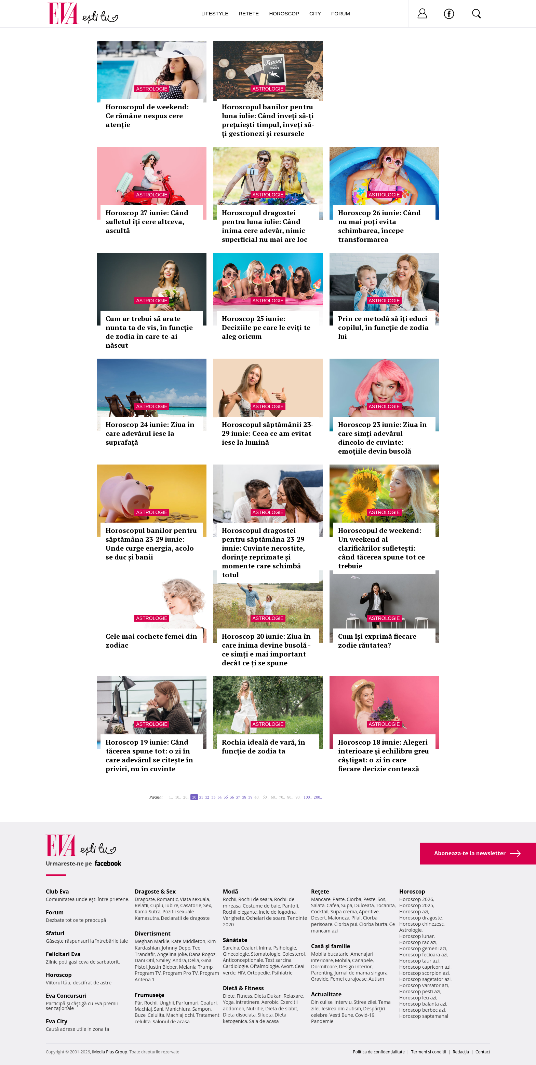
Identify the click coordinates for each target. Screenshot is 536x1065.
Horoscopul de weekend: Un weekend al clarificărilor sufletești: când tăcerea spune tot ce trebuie (381, 548)
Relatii (141, 905)
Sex (207, 905)
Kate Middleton (188, 941)
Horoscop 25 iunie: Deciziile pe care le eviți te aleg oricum (266, 327)
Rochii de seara (255, 899)
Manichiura (177, 1009)
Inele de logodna (277, 912)
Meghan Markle (152, 941)
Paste (339, 899)
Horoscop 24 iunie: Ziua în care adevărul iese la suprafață (150, 433)
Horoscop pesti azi (419, 991)
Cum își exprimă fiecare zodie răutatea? (377, 641)
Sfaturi (55, 933)
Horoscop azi (413, 911)
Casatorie (190, 905)
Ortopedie (258, 972)
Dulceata (364, 905)
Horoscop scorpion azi (424, 973)
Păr (138, 1002)
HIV (241, 972)
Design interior (355, 966)
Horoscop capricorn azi (425, 967)
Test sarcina (278, 960)
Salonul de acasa (171, 1021)
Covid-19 (365, 1015)
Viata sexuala (194, 899)
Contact (482, 1052)
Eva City (56, 1021)
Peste (369, 899)
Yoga (228, 1002)
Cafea (332, 905)
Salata (318, 905)
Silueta (265, 1014)
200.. (318, 797)
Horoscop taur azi (419, 960)
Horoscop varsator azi (423, 985)
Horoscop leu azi (417, 997)
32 (207, 797)
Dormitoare (324, 966)
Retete (249, 13)
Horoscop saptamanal (423, 1016)
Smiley (163, 960)
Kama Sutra (147, 911)
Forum (340, 13)
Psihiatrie (282, 972)
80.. (290, 797)
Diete (228, 996)
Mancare (321, 899)
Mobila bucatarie (330, 954)
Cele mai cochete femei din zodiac (151, 641)
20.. (186, 797)
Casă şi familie (330, 946)
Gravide (320, 979)
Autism (376, 979)
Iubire (171, 905)
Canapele (362, 960)
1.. (171, 797)
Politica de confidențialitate (379, 1052)
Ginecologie (236, 954)
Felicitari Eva (63, 954)
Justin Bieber (163, 967)
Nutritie (254, 1008)
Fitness (244, 996)
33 (213, 797)
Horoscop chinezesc (421, 924)
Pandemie (322, 1021)
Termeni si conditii (428, 1052)
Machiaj (143, 1009)
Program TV (148, 973)
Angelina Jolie (172, 954)
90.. (298, 797)
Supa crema (344, 911)
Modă (230, 891)
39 (250, 797)
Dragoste (145, 899)
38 (244, 797)
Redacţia (461, 1052)
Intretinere (247, 1002)
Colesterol (293, 954)
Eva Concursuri (66, 995)
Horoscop (284, 13)
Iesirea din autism (341, 1008)
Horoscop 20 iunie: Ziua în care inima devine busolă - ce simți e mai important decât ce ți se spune (266, 649)
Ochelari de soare (265, 918)
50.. (266, 797)
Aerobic (270, 1002)
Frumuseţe (149, 995)
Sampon (201, 1009)
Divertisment (153, 933)
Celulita (156, 1015)
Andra (179, 960)
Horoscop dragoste (420, 917)
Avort (287, 966)
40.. (257, 797)
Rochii (151, 1002)
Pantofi (290, 905)
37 (238, 797)
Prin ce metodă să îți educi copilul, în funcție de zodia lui (383, 327)
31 (201, 797)
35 (226, 797)
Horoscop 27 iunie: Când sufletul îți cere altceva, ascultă (147, 221)
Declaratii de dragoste (185, 918)
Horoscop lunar (416, 936)
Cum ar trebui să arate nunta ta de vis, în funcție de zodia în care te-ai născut (149, 332)
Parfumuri (187, 1002)
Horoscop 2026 (416, 899)
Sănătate (235, 940)
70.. (282, 797)
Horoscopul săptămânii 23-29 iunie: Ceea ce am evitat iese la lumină (267, 433)
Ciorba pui (345, 924)
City (315, 13)
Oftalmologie (264, 966)
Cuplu (156, 905)
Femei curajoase (348, 979)
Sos (381, 899)
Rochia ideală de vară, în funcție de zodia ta (263, 746)
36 (232, 797)
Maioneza (338, 917)
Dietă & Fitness (243, 988)
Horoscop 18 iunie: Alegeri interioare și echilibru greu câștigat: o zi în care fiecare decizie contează (383, 755)
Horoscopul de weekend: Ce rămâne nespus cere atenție (147, 115)
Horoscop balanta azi (422, 1003)
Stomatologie (265, 954)
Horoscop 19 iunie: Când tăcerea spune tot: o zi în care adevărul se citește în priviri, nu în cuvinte (149, 755)
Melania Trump (196, 967)
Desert (318, 917)
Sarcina (231, 947)
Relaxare (293, 996)
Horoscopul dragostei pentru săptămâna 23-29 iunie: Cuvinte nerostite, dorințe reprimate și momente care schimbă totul (263, 552)
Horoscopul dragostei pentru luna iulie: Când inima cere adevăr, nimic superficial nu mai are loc (264, 226)
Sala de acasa (264, 1021)
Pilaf (356, 917)
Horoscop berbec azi (422, 1010)
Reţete (320, 891)
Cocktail (320, 911)
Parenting (322, 972)
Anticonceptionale (243, 960)
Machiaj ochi (180, 1015)
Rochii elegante (240, 912)
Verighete (233, 918)
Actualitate (326, 994)
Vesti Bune (341, 1015)
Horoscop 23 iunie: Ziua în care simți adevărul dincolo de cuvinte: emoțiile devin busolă (382, 438)
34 (219, 797)
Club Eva (57, 891)
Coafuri (208, 1002)
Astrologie (151, 89)
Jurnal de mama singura (361, 972)
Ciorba (354, 899)
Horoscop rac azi (418, 942)
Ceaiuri (249, 947)
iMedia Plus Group (109, 1052)
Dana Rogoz (202, 954)
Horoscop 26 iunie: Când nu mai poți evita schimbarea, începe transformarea (379, 226)
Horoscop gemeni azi (422, 948)
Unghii (167, 1002)
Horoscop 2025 (416, 905)
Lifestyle (214, 13)
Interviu (343, 1002)
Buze (140, 1015)
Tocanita (385, 905)
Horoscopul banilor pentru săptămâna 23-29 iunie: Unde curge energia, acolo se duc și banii (151, 544)
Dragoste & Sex (155, 891)
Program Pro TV (180, 973)
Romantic (167, 899)
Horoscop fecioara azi (423, 954)
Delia (193, 960)
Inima (265, 947)
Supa (346, 905)
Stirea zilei (364, 1002)
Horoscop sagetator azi (425, 979)
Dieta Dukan (267, 996)
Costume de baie (261, 905)
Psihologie (284, 947)
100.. (308, 797)
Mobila (342, 960)
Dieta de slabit (281, 1008)
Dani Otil (144, 960)
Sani (158, 1009)
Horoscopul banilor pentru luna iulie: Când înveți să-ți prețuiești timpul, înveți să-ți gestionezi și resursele (268, 120)
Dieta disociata (239, 1014)
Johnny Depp (176, 947)
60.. (274, 797)
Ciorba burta (373, 924)
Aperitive (369, 911)
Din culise (322, 1002)
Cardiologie (235, 966)
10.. (178, 797)
